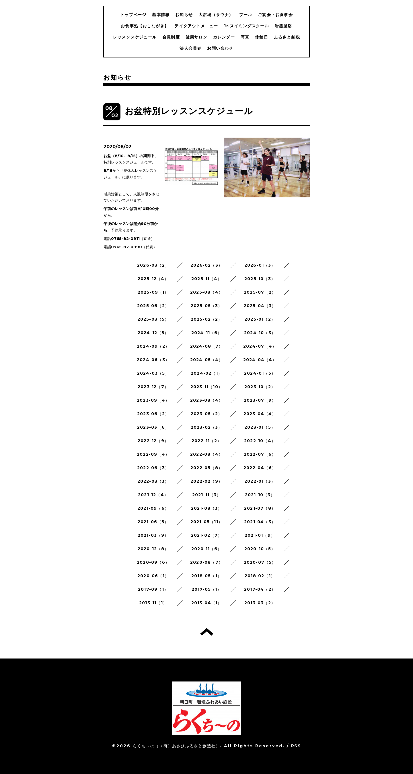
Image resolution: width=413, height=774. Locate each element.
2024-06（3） (153, 359)
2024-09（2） (153, 346)
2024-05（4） (206, 359)
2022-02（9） (206, 481)
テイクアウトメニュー (196, 25)
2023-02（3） (207, 427)
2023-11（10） (206, 386)
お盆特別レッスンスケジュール (189, 111)
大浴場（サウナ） (215, 14)
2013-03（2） (259, 602)
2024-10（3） (260, 332)
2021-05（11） (206, 521)
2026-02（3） (206, 265)
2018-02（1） (260, 575)
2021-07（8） (260, 508)
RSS (296, 745)
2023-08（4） (206, 400)
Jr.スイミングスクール (246, 25)
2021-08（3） (206, 508)
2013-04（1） (206, 602)
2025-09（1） (153, 292)
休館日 (261, 37)
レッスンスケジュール (135, 37)
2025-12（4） (153, 278)
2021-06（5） (153, 521)
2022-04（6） (259, 467)
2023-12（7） (153, 386)
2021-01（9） (260, 535)
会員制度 (171, 37)
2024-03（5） (153, 373)
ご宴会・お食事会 (275, 14)
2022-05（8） (206, 467)
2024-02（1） (206, 373)
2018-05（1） (206, 575)
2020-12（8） (153, 548)
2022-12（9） (153, 440)
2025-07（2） (260, 292)
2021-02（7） (206, 535)
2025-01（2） (259, 319)
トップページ (133, 14)
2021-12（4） (153, 494)
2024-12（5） (153, 332)
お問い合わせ (220, 48)
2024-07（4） (259, 346)
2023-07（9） (260, 400)
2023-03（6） (153, 427)
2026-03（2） (153, 265)
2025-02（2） (207, 319)
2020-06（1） (153, 575)
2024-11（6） (206, 332)
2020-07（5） (260, 562)
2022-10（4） (260, 440)
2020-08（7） (206, 562)
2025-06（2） (153, 305)
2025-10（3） (259, 278)
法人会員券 (190, 48)
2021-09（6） (153, 508)
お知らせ (184, 14)
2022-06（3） (153, 467)
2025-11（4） (206, 278)
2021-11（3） (206, 494)
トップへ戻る (206, 632)
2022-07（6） (260, 454)
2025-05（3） (207, 305)
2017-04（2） (260, 589)
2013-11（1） (153, 602)
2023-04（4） (259, 413)
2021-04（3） (260, 521)
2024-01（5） (260, 373)
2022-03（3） (153, 481)
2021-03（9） (153, 535)
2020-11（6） (206, 548)
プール (245, 14)
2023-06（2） (153, 413)
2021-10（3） (260, 494)
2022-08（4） (206, 454)
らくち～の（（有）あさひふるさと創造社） (176, 745)
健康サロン (196, 37)
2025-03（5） (153, 319)
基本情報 (161, 14)
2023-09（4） (153, 400)
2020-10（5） (260, 548)
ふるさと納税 (287, 37)
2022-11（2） (206, 440)
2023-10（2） (259, 386)
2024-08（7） (206, 346)
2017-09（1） (153, 589)
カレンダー (224, 37)
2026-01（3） (260, 265)
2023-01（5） (259, 427)
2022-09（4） (153, 454)
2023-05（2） (207, 413)
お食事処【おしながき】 (145, 25)
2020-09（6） (153, 562)
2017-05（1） (207, 589)
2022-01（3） (259, 481)
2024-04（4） (260, 359)
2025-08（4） (206, 292)
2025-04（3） (260, 305)
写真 (245, 37)
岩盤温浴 (283, 25)
